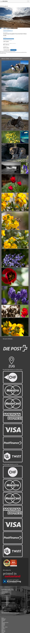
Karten (2, 631)
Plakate (3, 629)
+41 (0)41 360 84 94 (7, 608)
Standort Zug (3, 619)
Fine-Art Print (3, 628)
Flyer (4, 631)
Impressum (3, 620)
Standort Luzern (4, 618)
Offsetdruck (3, 624)
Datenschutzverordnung (5, 622)
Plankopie (3, 632)
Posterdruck (3, 625)
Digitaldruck (3, 623)
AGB (2, 621)
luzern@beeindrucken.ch (7, 610)
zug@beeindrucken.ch (7, 597)
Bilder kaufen (3, 630)
